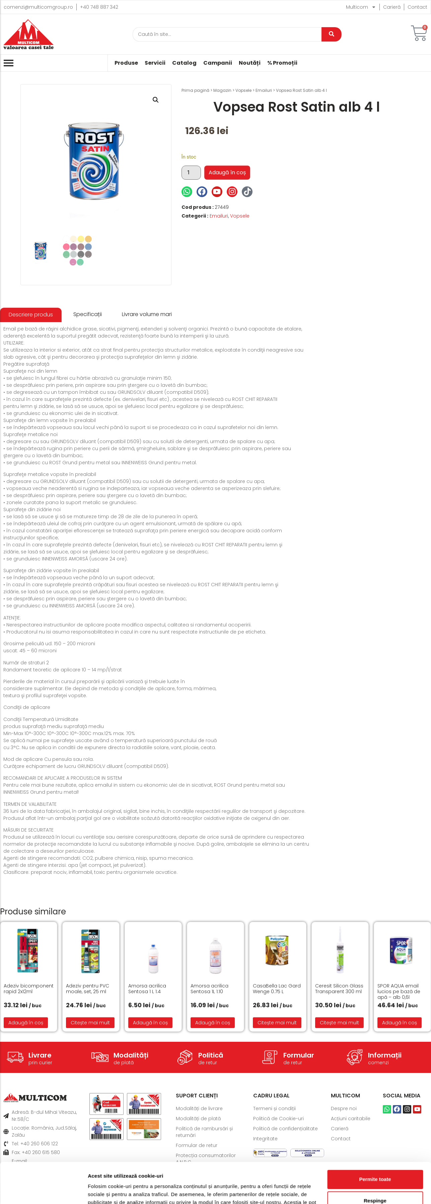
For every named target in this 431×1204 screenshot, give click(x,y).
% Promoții (282, 63)
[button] (156, 100)
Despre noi (344, 1108)
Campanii (217, 63)
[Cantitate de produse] (191, 173)
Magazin (222, 90)
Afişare (96, 1191)
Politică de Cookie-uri (278, 1118)
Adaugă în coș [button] (25, 1022)
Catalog (184, 63)
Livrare (40, 1055)
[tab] (31, 315)
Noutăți (250, 63)
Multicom (361, 7)
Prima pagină (195, 90)
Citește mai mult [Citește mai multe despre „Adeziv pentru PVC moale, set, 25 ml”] (90, 1022)
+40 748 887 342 (99, 7)
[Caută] (227, 34)
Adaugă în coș (227, 172)
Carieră (392, 7)
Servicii (155, 63)
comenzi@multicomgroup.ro (38, 7)
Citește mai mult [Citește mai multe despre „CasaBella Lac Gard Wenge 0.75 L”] (277, 1022)
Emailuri (264, 90)
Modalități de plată (198, 1118)
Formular (298, 1055)
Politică (210, 1055)
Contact (417, 7)
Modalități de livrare (199, 1108)
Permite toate (375, 1141)
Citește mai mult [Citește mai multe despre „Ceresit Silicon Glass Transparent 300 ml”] (339, 1022)
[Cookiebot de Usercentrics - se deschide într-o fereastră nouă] (43, 1191)
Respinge (375, 1162)
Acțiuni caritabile (350, 1118)
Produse (126, 63)
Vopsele (243, 90)
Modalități (131, 1055)
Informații (385, 1055)
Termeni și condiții (274, 1108)
